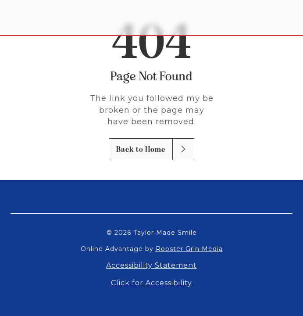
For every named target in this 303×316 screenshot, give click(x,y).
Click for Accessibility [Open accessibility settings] (151, 283)
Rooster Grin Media (189, 249)
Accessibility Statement (151, 265)
